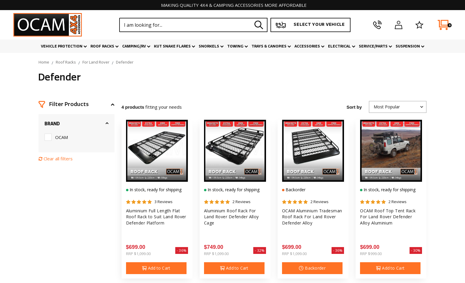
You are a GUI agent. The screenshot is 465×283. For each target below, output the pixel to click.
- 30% (416, 250)
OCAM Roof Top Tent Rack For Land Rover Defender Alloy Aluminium (387, 217)
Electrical (341, 46)
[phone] (377, 25)
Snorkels (211, 46)
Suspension (410, 46)
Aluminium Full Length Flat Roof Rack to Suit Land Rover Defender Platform (156, 217)
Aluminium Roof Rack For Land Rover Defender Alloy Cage (231, 217)
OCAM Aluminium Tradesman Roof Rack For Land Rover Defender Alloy (312, 217)
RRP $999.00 (371, 253)
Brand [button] (52, 124)
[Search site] (258, 25)
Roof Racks (104, 46)
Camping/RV (136, 46)
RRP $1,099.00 (138, 253)
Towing (237, 46)
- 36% (182, 250)
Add (156, 268)
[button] (76, 104)
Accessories (309, 46)
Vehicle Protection (64, 46)
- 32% (260, 250)
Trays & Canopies (271, 46)
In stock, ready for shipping (154, 189)
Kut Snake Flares (174, 46)
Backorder (294, 189)
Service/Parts (375, 46)
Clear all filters (56, 159)
